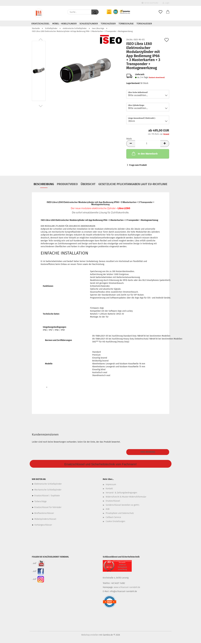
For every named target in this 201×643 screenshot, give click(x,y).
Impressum (111, 484)
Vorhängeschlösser (43, 525)
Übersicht (88, 184)
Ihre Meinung (147, 452)
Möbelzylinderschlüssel (45, 519)
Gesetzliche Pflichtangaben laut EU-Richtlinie (132, 184)
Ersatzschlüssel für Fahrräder (47, 507)
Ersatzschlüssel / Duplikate (47, 495)
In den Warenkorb (144, 153)
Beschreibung (44, 184)
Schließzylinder (89, 23)
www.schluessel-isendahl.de (127, 587)
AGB (107, 509)
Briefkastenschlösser (44, 513)
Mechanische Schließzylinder (47, 490)
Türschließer (144, 23)
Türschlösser (108, 23)
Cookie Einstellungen (115, 521)
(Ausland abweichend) (157, 77)
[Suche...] (95, 12)
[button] (167, 12)
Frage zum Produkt (138, 165)
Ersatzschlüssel (40, 23)
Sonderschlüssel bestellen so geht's (122, 505)
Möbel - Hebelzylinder (64, 23)
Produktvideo (67, 184)
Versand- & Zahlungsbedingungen (121, 492)
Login (166, 3)
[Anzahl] (147, 143)
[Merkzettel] (160, 12)
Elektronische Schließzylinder (48, 484)
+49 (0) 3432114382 (150, 3)
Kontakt (109, 488)
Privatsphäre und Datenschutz (120, 513)
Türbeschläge (126, 23)
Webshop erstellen (90, 635)
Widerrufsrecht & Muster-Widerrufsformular (126, 497)
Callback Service (113, 517)
